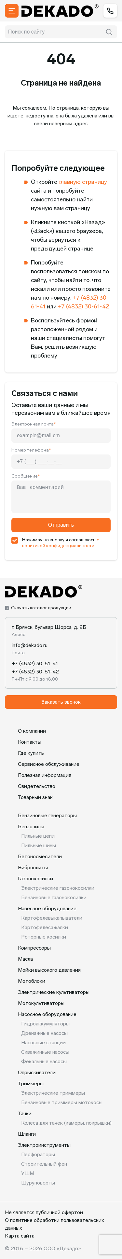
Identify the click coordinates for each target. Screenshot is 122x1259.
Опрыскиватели (37, 1072)
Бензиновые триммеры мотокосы (61, 1102)
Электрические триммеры (53, 1093)
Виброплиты (33, 867)
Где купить (31, 753)
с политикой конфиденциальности (60, 542)
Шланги (27, 1134)
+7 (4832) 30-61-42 (83, 306)
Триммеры (31, 1083)
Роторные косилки (43, 937)
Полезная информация (44, 775)
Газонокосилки (35, 878)
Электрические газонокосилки (57, 888)
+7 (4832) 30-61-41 (35, 663)
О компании (32, 731)
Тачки (25, 1113)
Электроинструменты (44, 1145)
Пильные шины (38, 845)
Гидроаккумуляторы (45, 1024)
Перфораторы (38, 1154)
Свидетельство (36, 786)
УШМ (27, 1173)
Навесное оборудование (47, 908)
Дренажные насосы (44, 1033)
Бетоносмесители (40, 856)
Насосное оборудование (47, 1014)
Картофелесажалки (44, 927)
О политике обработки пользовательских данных (54, 1224)
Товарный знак (35, 797)
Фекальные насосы (44, 1061)
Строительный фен (44, 1164)
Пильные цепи (38, 836)
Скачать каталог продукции (38, 608)
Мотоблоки (31, 981)
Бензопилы (31, 826)
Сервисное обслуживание (48, 764)
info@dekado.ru (29, 645)
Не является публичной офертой (44, 1212)
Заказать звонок (61, 702)
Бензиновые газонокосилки (54, 897)
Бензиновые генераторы (47, 815)
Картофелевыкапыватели (51, 918)
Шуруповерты (38, 1183)
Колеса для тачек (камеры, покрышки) (66, 1123)
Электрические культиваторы (53, 992)
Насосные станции (43, 1042)
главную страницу (83, 181)
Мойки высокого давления (49, 970)
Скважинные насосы (45, 1052)
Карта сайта (19, 1236)
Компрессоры (34, 948)
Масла (25, 959)
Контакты (29, 742)
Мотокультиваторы (41, 1003)
